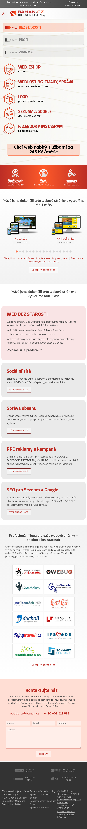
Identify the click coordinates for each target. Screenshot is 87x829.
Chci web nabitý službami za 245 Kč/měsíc (43, 149)
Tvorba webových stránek (15, 791)
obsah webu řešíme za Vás (51, 83)
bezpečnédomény (30, 771)
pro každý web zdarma (51, 98)
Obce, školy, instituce (14, 258)
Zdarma (22, 52)
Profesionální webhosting (42, 791)
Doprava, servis (60, 258)
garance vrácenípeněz (68, 779)
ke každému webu (51, 127)
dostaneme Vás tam (51, 112)
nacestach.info (21, 242)
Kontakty (61, 814)
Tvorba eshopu (10, 794)
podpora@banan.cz (41, 2)
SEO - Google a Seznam (14, 797)
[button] (17, 251)
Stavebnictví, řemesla (39, 258)
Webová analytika (11, 804)
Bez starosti (26, 27)
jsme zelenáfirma (29, 779)
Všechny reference (43, 270)
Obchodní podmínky (66, 811)
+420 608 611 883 (56, 713)
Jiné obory (53, 261)
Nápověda (72, 2)
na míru (51, 68)
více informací (18, 389)
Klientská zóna (72, 5)
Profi (20, 39)
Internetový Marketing (13, 801)
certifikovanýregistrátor (68, 771)
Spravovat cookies (39, 807)
